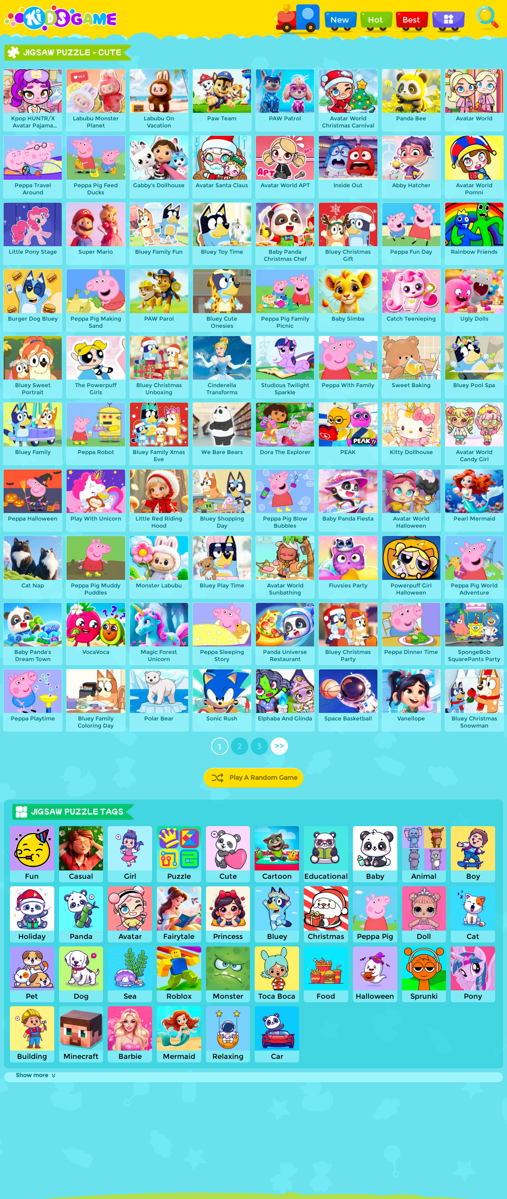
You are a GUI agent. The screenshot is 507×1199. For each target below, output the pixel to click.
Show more (36, 1075)
